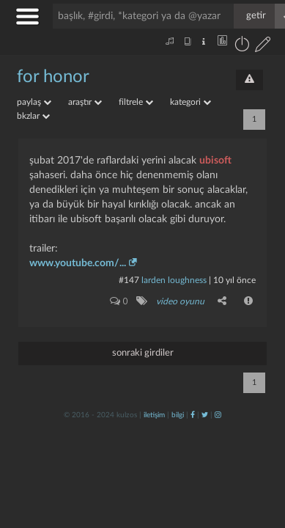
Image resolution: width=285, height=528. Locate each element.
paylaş (34, 102)
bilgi (177, 415)
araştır (85, 102)
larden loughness (174, 280)
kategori (190, 102)
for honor (53, 77)
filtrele (136, 102)
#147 (129, 280)
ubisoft (215, 160)
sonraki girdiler (143, 353)
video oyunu (180, 301)
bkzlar (33, 115)
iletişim (154, 415)
